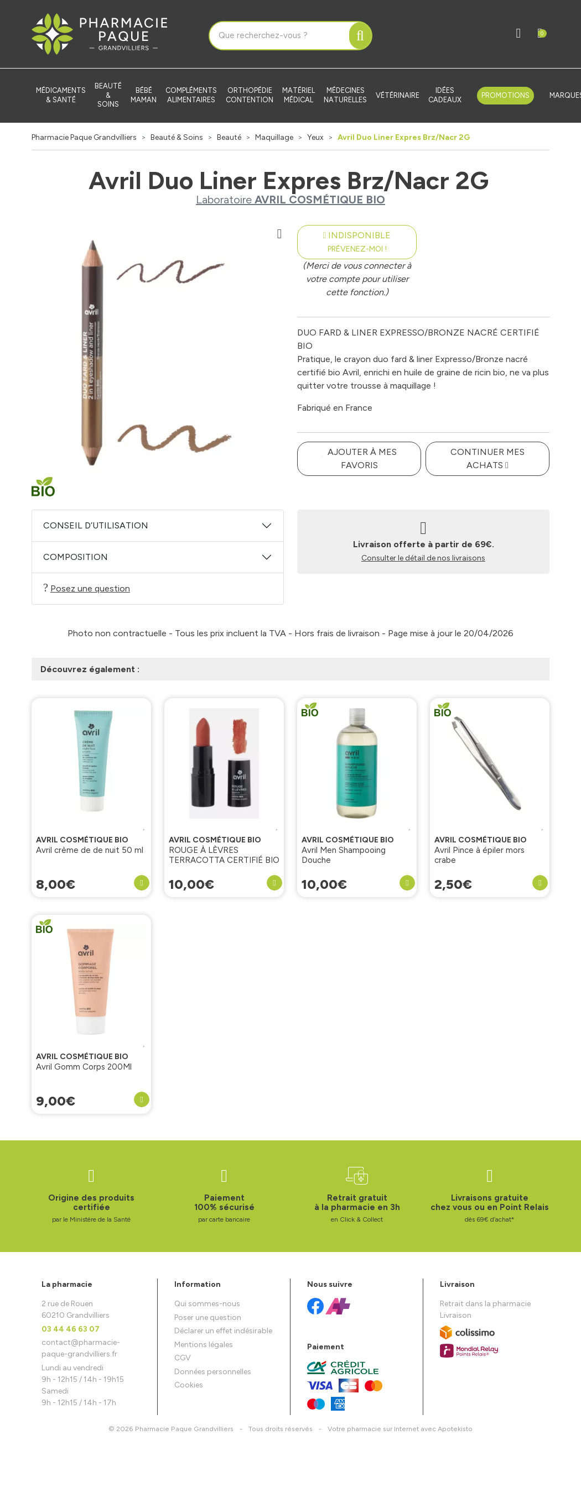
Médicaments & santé (61, 95)
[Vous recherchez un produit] (280, 36)
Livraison (455, 1315)
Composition (75, 557)
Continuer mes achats (487, 458)
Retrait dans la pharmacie (485, 1303)
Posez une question (86, 588)
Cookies (188, 1385)
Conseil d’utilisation (95, 525)
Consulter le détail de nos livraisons (423, 558)
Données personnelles (212, 1371)
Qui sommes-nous (207, 1303)
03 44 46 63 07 (71, 1329)
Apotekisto (400, 1428)
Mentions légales (203, 1344)
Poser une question (207, 1317)
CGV (182, 1358)
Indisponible (357, 242)
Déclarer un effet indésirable (223, 1330)
